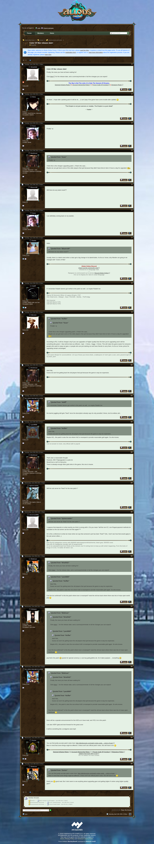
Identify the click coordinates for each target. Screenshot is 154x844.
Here (51, 76)
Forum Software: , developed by (77, 841)
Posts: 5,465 (26, 413)
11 (131, 395)
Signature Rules (116, 85)
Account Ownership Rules (81, 85)
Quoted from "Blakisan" (60, 613)
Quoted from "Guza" (58, 157)
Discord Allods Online (101, 273)
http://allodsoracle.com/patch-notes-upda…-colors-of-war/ (94, 743)
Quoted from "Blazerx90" (60, 249)
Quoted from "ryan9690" (60, 577)
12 (131, 421)
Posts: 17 (25, 573)
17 (131, 606)
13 (131, 452)
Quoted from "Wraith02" (60, 563)
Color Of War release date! (41, 43)
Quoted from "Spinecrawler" (62, 518)
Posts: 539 (25, 330)
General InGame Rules (62, 85)
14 (131, 482)
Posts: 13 (25, 202)
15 (131, 512)
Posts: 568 (25, 755)
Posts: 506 (25, 85)
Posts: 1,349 (26, 168)
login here (48, 54)
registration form (70, 52)
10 (131, 365)
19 (131, 737)
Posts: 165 (25, 624)
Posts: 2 (25, 111)
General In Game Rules (85, 839)
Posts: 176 (25, 439)
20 (131, 763)
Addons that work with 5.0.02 (88, 753)
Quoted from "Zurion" (59, 770)
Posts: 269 (25, 529)
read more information (96, 52)
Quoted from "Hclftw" (59, 319)
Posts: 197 (25, 140)
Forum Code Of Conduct (100, 85)
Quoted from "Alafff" (59, 402)
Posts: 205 (25, 500)
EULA (62, 839)
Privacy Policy (69, 839)
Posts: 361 (25, 301)
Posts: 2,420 (26, 255)
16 (131, 556)
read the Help (84, 50)
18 (131, 666)
